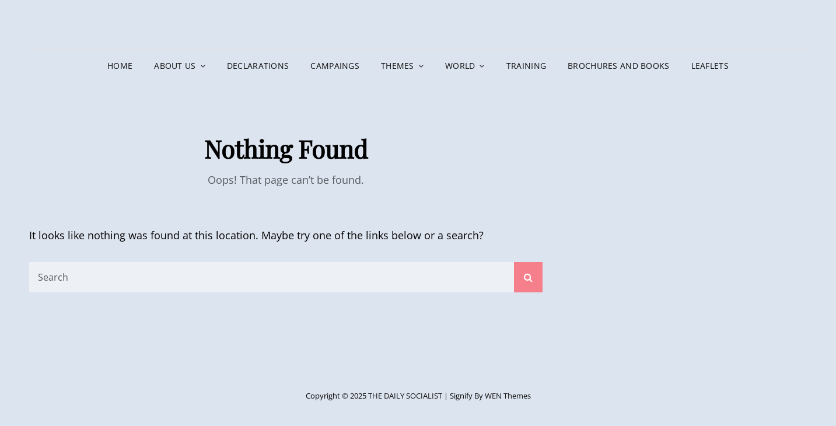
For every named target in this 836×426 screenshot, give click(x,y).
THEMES (397, 65)
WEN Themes (508, 395)
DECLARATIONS (258, 65)
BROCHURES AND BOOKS (619, 65)
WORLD (460, 65)
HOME (119, 65)
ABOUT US (174, 65)
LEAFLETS (710, 65)
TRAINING (526, 65)
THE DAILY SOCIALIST (405, 395)
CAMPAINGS (334, 65)
